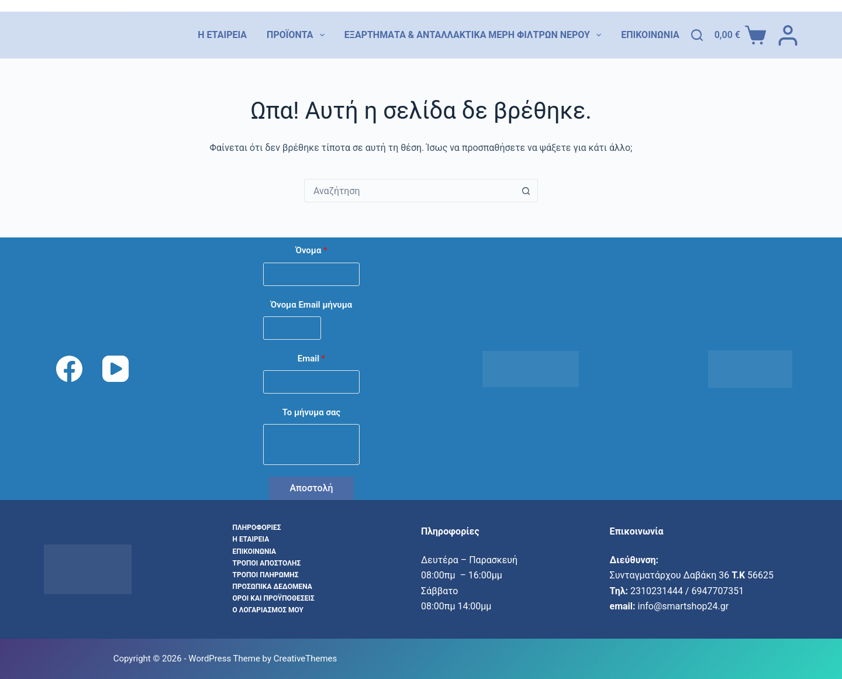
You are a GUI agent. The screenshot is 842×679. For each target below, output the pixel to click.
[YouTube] (115, 369)
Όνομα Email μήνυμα (312, 304)
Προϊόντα (296, 35)
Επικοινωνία (650, 34)
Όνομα (311, 250)
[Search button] (525, 190)
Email (312, 358)
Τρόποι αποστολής (267, 563)
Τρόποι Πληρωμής (266, 575)
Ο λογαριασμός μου (268, 610)
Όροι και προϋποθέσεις (274, 598)
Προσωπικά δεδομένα (272, 587)
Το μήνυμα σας (311, 412)
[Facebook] (69, 369)
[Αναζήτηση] (697, 35)
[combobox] (409, 190)
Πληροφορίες (257, 527)
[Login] (788, 35)
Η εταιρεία (222, 34)
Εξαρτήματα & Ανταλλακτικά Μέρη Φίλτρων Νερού (472, 35)
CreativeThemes (305, 658)
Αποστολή (311, 488)
